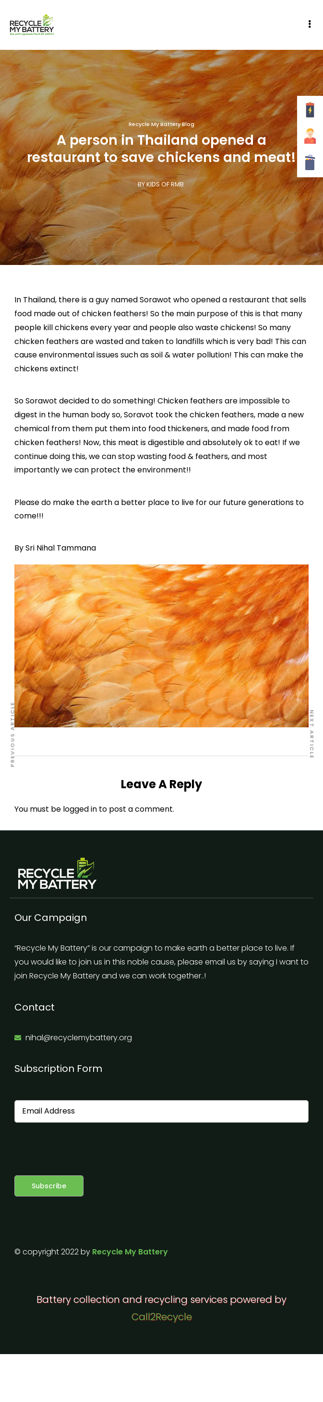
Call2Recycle (162, 1316)
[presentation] (87, 1149)
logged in (80, 809)
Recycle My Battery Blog (161, 124)
